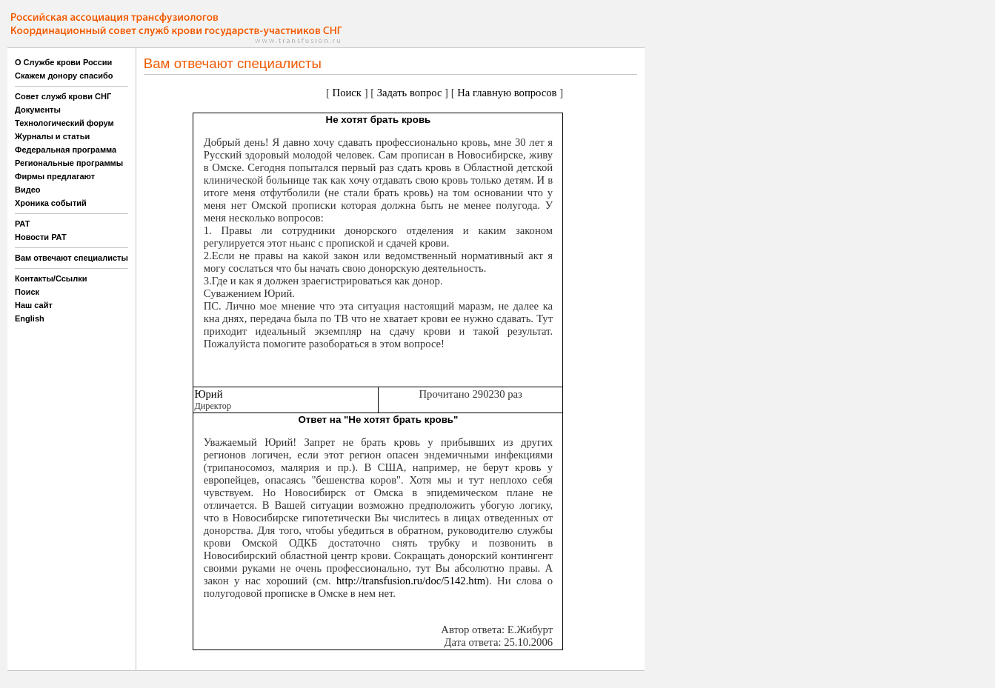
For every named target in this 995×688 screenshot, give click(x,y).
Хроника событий (51, 202)
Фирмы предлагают (55, 176)
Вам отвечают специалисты (71, 257)
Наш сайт (34, 305)
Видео (28, 189)
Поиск (27, 291)
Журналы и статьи (52, 136)
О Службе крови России (63, 62)
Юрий (208, 394)
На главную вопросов (506, 92)
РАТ (22, 223)
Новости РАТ (41, 237)
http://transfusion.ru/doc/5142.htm (410, 581)
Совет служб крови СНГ (63, 96)
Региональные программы (69, 162)
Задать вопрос (409, 92)
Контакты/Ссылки (51, 278)
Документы (38, 109)
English (29, 318)
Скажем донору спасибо (64, 75)
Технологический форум (64, 122)
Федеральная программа (65, 149)
